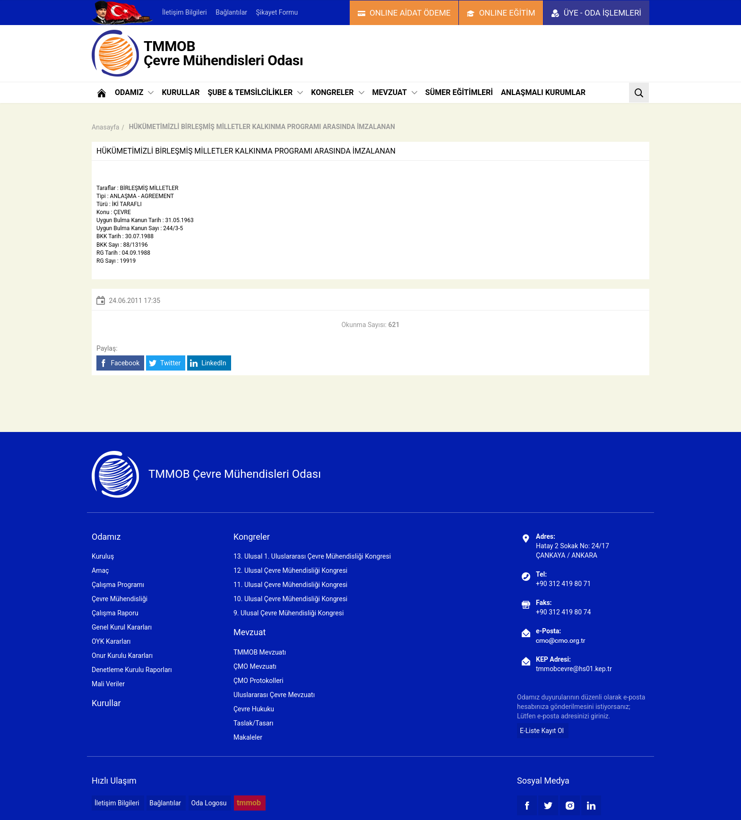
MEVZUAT (394, 92)
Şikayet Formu (277, 12)
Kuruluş (103, 556)
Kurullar (106, 703)
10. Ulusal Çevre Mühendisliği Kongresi (290, 599)
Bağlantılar (231, 12)
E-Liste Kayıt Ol (542, 730)
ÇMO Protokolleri (258, 680)
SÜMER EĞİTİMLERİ (459, 92)
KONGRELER (337, 92)
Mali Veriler (108, 684)
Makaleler (247, 737)
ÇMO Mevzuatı (254, 666)
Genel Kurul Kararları (122, 627)
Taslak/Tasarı (253, 723)
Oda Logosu (209, 803)
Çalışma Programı (118, 584)
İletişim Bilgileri (184, 12)
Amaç (100, 570)
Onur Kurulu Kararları (122, 655)
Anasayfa (105, 127)
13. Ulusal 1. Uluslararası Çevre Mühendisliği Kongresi (312, 556)
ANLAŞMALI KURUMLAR (543, 92)
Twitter (165, 363)
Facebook (119, 363)
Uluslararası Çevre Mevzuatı (274, 695)
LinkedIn (208, 363)
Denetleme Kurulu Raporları (132, 669)
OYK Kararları (111, 641)
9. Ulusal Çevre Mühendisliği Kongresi (288, 613)
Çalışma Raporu (115, 613)
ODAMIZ (134, 92)
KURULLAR (180, 92)
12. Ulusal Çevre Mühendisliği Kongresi (290, 570)
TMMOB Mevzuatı (259, 652)
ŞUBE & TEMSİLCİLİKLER (255, 92)
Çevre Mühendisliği (119, 599)
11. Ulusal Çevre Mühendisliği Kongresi (290, 584)
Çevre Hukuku (253, 709)
